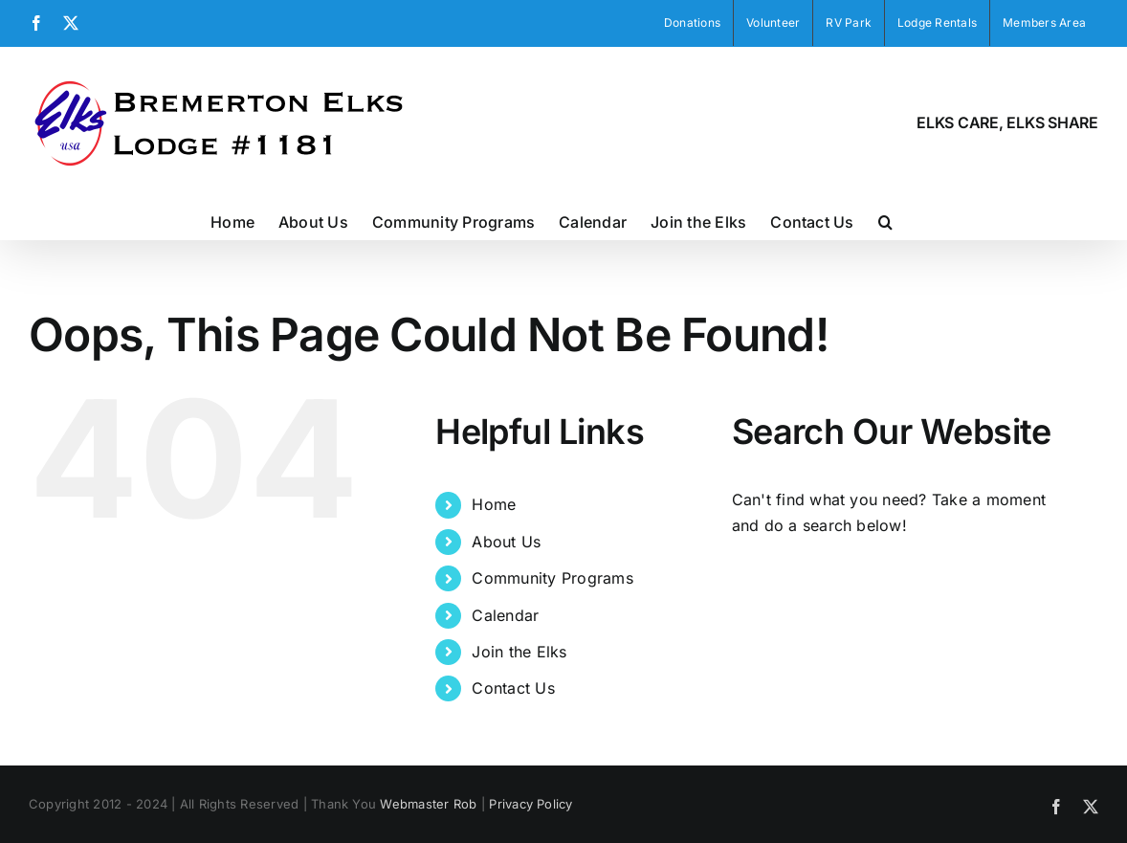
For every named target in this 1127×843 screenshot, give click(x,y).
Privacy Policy (530, 803)
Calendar (505, 615)
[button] (885, 220)
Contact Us (513, 688)
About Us (506, 541)
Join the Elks (519, 651)
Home (494, 504)
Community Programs (552, 578)
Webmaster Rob (428, 803)
